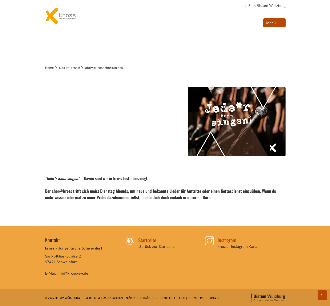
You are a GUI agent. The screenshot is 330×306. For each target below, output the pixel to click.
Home (49, 68)
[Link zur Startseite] (60, 15)
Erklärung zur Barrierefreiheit (163, 298)
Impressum (92, 298)
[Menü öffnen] (274, 22)
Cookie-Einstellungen (203, 298)
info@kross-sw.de (73, 273)
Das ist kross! (69, 68)
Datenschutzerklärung (120, 298)
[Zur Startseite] (267, 298)
